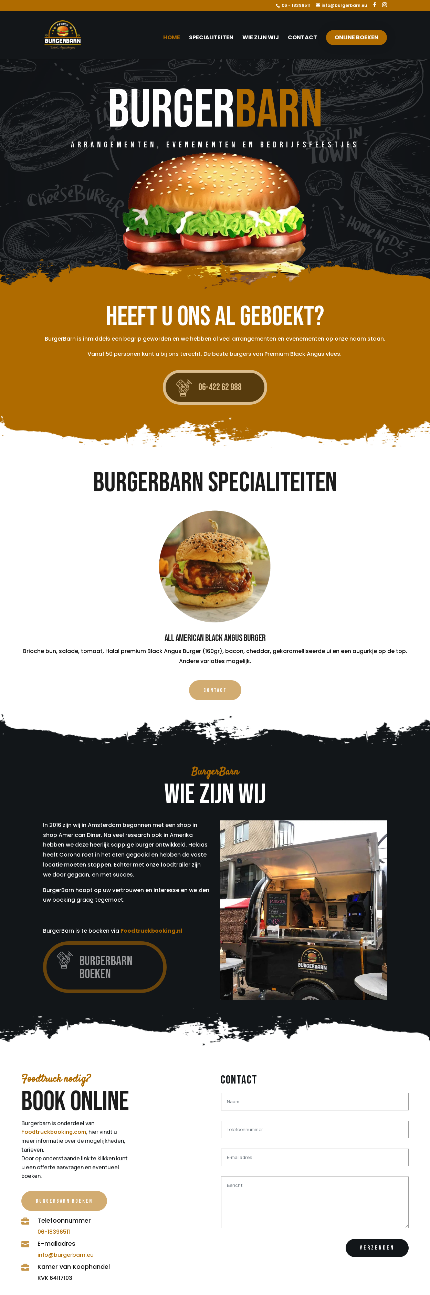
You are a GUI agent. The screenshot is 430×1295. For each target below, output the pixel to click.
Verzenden (377, 1247)
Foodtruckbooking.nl (151, 931)
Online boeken (356, 37)
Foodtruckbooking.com (53, 1132)
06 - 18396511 (296, 5)
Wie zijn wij (260, 38)
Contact (302, 38)
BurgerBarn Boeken (64, 1201)
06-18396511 (54, 1232)
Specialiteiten (211, 38)
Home (171, 38)
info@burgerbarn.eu (66, 1255)
